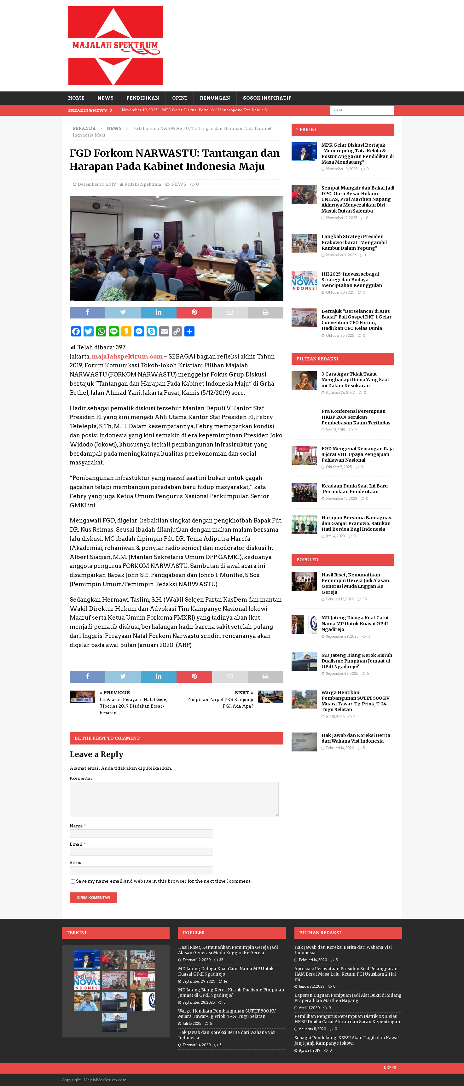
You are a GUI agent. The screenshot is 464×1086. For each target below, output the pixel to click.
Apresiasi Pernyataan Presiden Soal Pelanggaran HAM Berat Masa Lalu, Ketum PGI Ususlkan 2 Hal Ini (345, 974)
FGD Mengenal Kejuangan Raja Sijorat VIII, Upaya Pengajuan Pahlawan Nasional (358, 454)
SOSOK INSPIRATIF (267, 98)
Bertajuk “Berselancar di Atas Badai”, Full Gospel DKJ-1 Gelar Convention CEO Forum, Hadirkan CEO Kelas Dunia (357, 319)
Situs (75, 862)
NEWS (105, 98)
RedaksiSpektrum (143, 184)
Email (77, 844)
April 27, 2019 (310, 1050)
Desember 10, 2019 (97, 184)
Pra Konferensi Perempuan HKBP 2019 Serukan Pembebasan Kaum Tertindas (356, 416)
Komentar (81, 778)
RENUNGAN (215, 98)
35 (365, 599)
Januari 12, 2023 (311, 986)
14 (369, 636)
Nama (77, 825)
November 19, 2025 (341, 169)
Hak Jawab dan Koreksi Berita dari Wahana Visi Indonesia (356, 738)
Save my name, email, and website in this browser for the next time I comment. (164, 881)
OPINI (179, 98)
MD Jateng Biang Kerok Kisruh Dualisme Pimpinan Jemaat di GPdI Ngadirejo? (357, 660)
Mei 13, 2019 (335, 430)
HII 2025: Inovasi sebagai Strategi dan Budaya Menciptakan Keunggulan (352, 279)
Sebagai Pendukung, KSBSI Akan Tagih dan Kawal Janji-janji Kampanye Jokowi (346, 1040)
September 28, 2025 (342, 673)
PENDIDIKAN (142, 98)
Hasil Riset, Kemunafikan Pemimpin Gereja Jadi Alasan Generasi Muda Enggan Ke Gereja (355, 583)
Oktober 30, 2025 (340, 292)
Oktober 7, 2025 (339, 467)
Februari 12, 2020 (340, 599)
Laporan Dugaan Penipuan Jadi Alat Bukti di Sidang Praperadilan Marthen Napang (348, 998)
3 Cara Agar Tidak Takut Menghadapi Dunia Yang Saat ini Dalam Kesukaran (355, 379)
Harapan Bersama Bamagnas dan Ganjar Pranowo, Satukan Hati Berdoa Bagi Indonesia (356, 523)
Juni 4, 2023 (335, 536)
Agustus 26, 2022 (340, 392)
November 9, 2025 (341, 255)
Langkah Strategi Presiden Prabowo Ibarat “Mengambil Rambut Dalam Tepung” (354, 242)
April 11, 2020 (309, 1008)
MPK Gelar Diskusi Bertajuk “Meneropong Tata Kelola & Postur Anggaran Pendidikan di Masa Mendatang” (358, 153)
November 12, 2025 (341, 218)
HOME (76, 98)
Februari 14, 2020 (340, 748)
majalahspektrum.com (127, 356)
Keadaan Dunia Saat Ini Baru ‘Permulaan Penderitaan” (355, 488)
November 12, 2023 (341, 498)
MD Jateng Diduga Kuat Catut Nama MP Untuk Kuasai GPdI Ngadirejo (355, 623)
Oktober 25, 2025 (340, 335)
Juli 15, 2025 (335, 717)
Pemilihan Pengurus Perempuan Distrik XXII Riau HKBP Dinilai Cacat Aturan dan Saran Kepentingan (347, 1019)
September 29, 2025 (342, 636)
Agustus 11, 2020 (312, 1029)
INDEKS (389, 1068)
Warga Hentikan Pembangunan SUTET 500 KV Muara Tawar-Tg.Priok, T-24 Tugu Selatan (356, 701)
